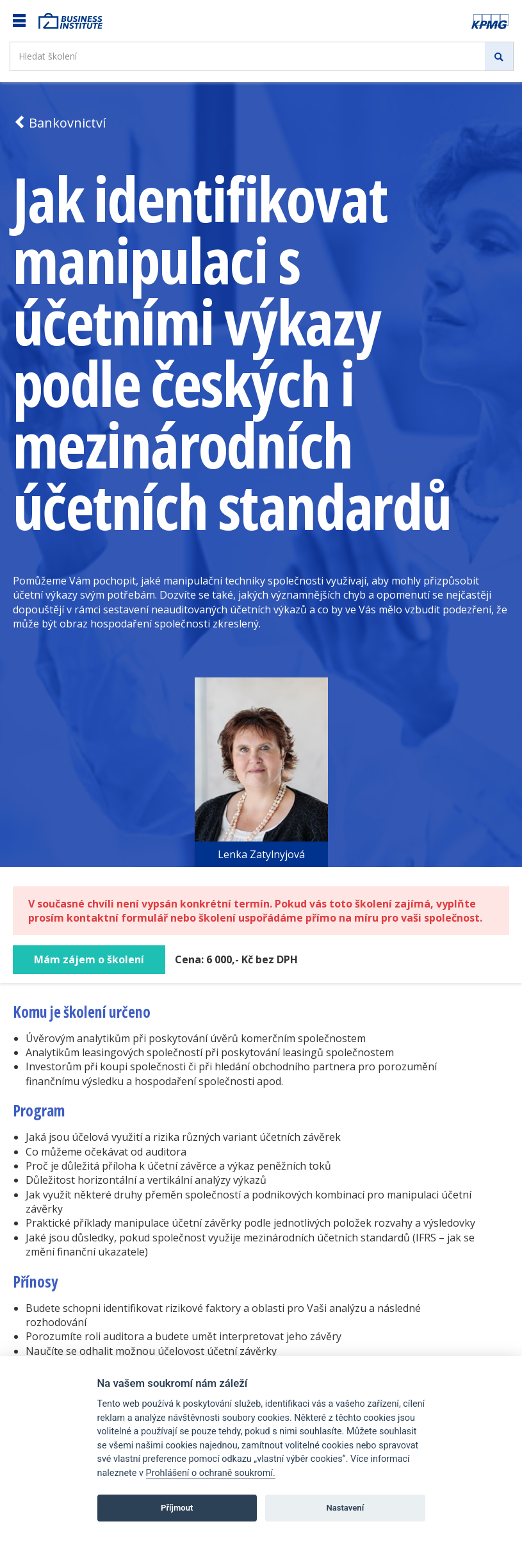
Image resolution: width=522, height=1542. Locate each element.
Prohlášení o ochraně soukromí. (210, 1473)
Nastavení (345, 1508)
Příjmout (177, 1508)
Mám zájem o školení (89, 959)
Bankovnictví (59, 122)
